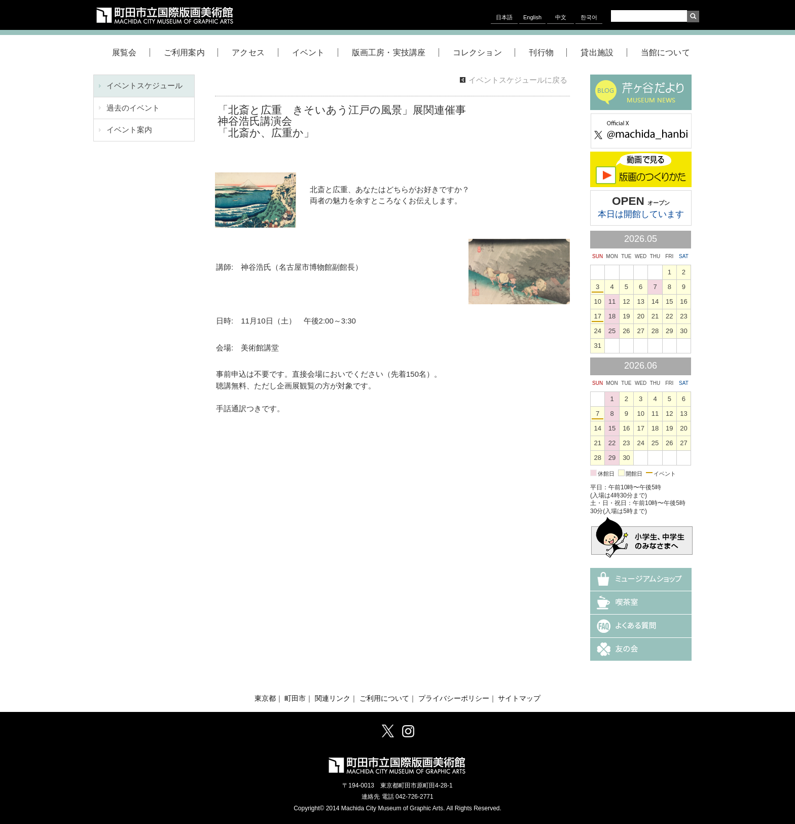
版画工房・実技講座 (395, 52)
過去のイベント (133, 107)
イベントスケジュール (144, 85)
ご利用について (384, 698)
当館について (665, 52)
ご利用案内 (191, 52)
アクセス (255, 52)
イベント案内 (129, 129)
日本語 (504, 17)
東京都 (265, 698)
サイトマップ (519, 698)
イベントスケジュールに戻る (517, 80)
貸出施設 (604, 52)
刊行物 (548, 52)
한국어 (589, 17)
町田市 (295, 698)
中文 (560, 17)
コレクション (484, 52)
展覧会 (131, 52)
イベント (315, 52)
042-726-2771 (414, 796)
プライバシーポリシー (453, 698)
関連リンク (332, 698)
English (532, 17)
